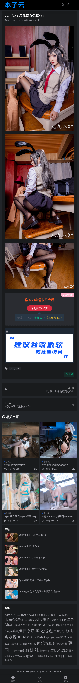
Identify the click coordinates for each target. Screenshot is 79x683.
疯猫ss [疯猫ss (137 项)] (64, 637)
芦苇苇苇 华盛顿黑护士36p (55, 464)
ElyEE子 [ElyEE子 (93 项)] (24, 615)
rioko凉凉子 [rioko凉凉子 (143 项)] (13, 619)
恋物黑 (25, 20)
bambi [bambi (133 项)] (9, 615)
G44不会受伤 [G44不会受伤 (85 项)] (34, 615)
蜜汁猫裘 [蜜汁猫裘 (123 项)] (19, 650)
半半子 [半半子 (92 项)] (24, 625)
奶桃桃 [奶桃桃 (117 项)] (56, 625)
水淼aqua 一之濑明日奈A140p (57, 516)
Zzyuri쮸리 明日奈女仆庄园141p (20, 516)
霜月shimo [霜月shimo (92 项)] (48, 656)
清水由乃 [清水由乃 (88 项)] (50, 637)
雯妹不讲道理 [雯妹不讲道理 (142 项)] (34, 656)
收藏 (69, 374)
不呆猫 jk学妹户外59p (15, 464)
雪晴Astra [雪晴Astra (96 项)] (20, 656)
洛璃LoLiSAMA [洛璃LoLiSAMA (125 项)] (36, 637)
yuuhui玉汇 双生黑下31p (32, 557)
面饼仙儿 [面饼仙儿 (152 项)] (61, 656)
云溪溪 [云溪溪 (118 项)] (16, 625)
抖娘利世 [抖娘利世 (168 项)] (15, 631)
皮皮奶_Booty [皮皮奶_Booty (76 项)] (16, 644)
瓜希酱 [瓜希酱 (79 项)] (57, 637)
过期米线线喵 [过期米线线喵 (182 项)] (60, 650)
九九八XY (14, 368)
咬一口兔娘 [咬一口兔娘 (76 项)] (32, 625)
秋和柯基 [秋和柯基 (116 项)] (62, 644)
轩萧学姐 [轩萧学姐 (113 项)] (45, 650)
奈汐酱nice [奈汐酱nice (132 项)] (44, 625)
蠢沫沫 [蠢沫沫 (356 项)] (32, 650)
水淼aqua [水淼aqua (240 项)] (17, 636)
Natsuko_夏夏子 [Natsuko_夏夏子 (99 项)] (49, 614)
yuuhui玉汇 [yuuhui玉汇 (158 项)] (41, 619)
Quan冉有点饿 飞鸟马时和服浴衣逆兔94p (40, 591)
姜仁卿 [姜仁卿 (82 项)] (63, 625)
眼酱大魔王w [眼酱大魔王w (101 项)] (29, 643)
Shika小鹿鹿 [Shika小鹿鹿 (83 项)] (26, 620)
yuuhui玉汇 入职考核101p (32, 534)
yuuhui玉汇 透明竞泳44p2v (33, 568)
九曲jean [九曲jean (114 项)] (62, 620)
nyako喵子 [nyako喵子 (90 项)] (63, 615)
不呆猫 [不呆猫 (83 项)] (53, 620)
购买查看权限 (39, 308)
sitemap (58, 671)
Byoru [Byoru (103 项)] (17, 614)
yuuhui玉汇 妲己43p (29, 546)
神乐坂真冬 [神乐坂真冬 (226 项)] (46, 643)
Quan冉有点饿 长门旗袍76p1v (34, 580)
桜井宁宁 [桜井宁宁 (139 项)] (59, 631)
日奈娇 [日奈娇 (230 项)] (29, 630)
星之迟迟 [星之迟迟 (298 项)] (44, 630)
